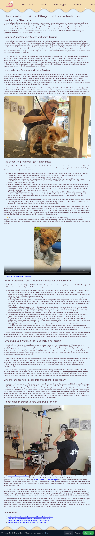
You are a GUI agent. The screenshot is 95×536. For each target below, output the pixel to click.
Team (43, 4)
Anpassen (68, 533)
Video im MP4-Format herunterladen (18, 276)
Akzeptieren (88, 533)
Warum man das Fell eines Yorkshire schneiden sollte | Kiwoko (29, 519)
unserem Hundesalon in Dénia (18, 476)
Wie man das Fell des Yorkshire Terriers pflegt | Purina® (27, 522)
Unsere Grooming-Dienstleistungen (46, 480)
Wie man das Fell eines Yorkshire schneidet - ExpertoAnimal (28, 520)
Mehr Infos (45, 533)
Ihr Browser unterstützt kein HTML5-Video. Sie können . (47, 250)
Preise (77, 4)
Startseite (27, 4)
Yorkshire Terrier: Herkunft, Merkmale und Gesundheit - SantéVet (30, 517)
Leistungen (60, 4)
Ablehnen (78, 533)
